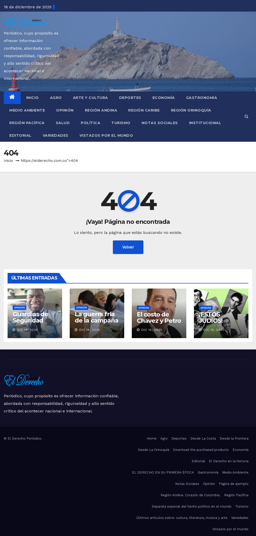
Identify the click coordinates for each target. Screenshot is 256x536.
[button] (246, 116)
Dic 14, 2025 (27, 330)
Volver (128, 247)
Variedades (55, 135)
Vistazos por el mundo (106, 135)
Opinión (65, 110)
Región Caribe (144, 110)
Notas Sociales (160, 123)
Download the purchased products (201, 450)
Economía (163, 97)
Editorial (20, 135)
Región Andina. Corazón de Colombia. (190, 495)
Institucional (205, 123)
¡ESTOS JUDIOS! (211, 317)
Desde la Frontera (234, 438)
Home (152, 438)
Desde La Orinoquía (153, 450)
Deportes (130, 97)
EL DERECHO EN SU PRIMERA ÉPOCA (163, 472)
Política (90, 123)
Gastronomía (201, 97)
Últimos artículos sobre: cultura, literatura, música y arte (181, 518)
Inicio (32, 97)
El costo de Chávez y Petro (159, 317)
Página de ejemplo (233, 484)
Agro (56, 97)
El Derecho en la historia (228, 461)
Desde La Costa (203, 438)
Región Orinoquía (191, 110)
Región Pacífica (27, 123)
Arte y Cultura (90, 97)
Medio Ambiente (27, 110)
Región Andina (101, 110)
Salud (63, 123)
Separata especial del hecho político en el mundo (192, 506)
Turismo (121, 123)
